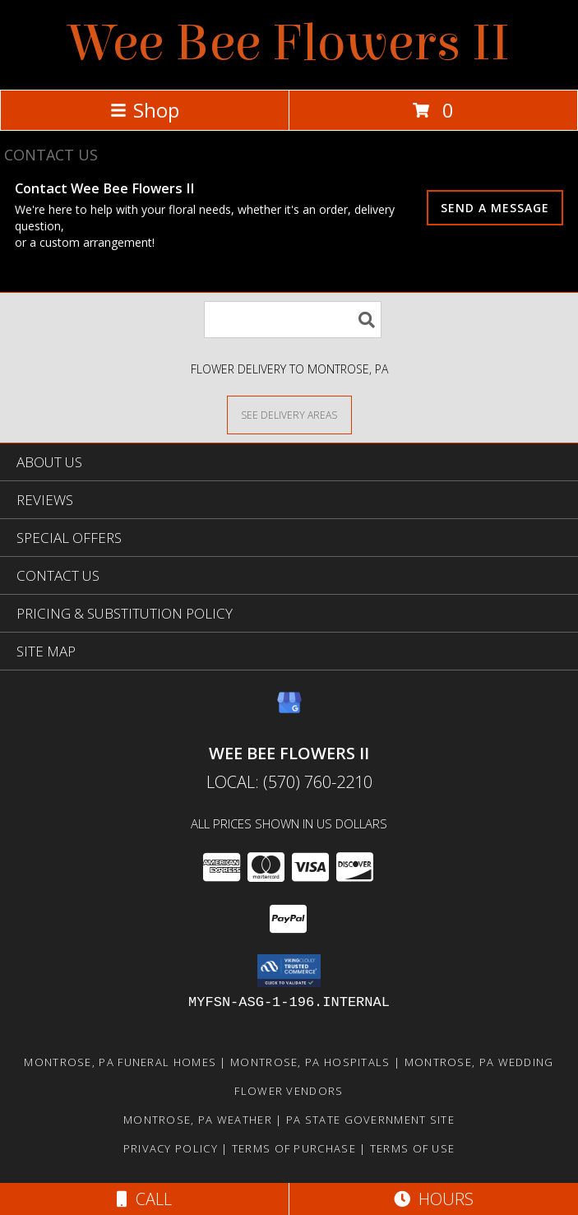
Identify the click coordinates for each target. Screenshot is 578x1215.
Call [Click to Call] (144, 1199)
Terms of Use (412, 1148)
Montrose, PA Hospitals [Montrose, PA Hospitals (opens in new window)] (310, 1062)
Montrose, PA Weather (197, 1119)
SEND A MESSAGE (495, 208)
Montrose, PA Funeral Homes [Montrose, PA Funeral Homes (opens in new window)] (120, 1062)
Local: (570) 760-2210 (289, 782)
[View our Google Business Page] (289, 710)
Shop (144, 109)
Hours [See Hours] (434, 1199)
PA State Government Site (370, 1119)
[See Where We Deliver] (289, 414)
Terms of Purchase (294, 1148)
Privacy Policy (170, 1148)
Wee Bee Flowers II (289, 43)
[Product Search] (292, 319)
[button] (289, 970)
